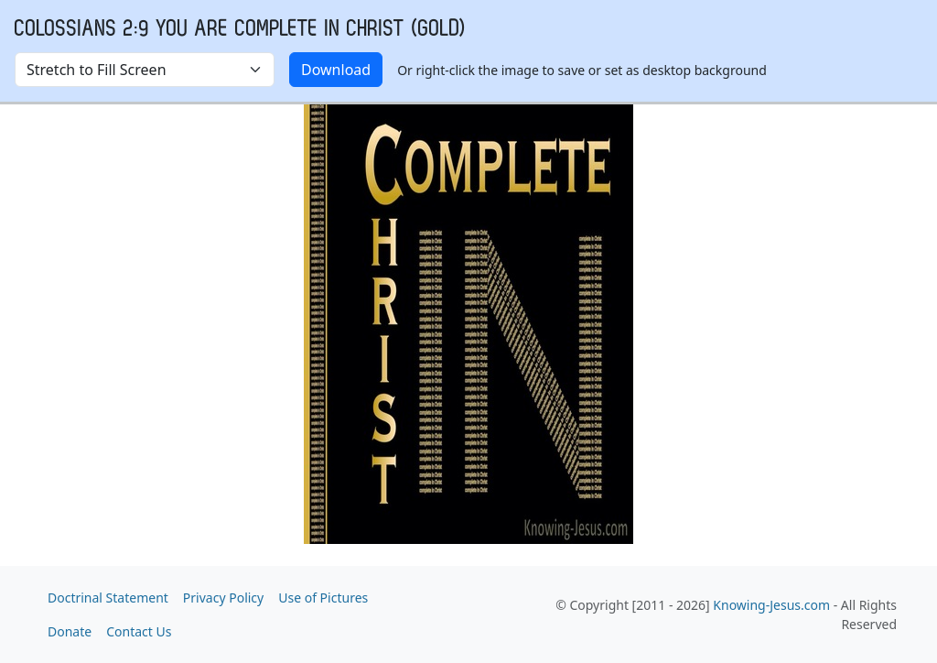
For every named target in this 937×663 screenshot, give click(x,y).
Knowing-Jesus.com (771, 605)
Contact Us (138, 631)
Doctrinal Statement (108, 597)
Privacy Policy (223, 597)
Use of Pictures (323, 597)
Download (336, 70)
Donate (70, 631)
